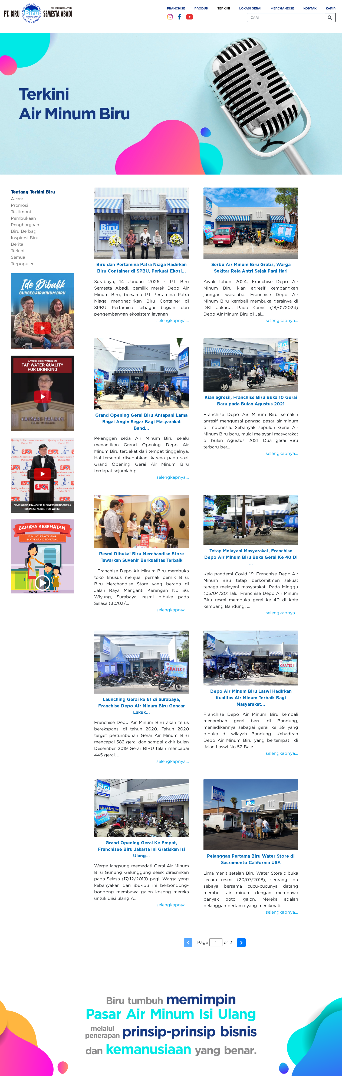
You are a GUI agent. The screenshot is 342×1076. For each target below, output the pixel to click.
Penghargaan (25, 224)
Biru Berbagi (24, 231)
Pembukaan (23, 218)
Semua (18, 257)
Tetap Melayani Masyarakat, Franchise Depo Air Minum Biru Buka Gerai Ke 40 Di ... (251, 557)
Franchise (176, 8)
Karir (331, 8)
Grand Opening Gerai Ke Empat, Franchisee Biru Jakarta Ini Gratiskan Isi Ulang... (141, 849)
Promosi (19, 205)
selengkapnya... (172, 320)
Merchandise (282, 8)
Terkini (224, 8)
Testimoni (21, 211)
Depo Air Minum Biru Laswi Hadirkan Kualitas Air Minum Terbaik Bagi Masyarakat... (251, 698)
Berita (17, 244)
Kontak (310, 8)
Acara (17, 198)
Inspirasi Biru (24, 237)
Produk (201, 8)
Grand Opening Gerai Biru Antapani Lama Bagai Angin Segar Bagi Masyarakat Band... (141, 422)
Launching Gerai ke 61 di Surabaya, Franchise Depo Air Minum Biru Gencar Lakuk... (141, 706)
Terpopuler (22, 263)
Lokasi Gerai (250, 8)
